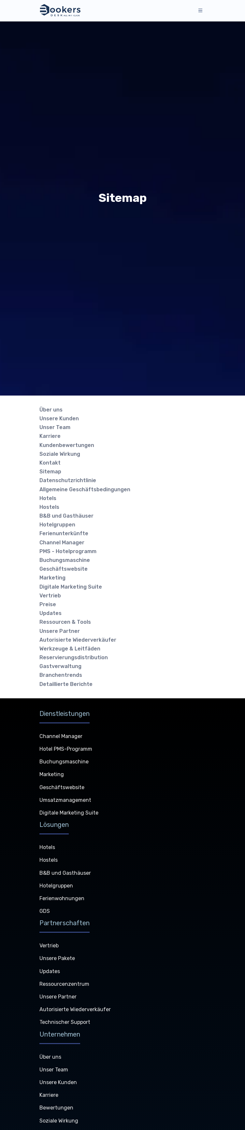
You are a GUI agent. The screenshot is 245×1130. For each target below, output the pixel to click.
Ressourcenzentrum (64, 984)
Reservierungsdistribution (73, 657)
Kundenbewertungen (66, 445)
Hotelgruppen (57, 525)
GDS (44, 911)
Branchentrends (60, 675)
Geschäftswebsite (63, 569)
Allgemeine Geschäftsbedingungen (84, 489)
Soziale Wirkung (59, 454)
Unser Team (54, 427)
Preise (47, 604)
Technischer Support (64, 1022)
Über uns (51, 410)
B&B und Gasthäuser (66, 516)
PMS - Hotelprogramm (67, 551)
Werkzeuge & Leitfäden (69, 649)
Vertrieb (50, 596)
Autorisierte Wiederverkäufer (77, 640)
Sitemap (50, 471)
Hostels (49, 507)
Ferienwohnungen (61, 898)
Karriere (50, 436)
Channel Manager (61, 542)
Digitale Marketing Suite (70, 587)
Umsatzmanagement (65, 800)
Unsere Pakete (57, 958)
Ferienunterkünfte (63, 533)
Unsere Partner (59, 631)
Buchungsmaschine (64, 560)
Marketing (52, 578)
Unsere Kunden (59, 418)
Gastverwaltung (60, 666)
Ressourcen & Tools (65, 622)
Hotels (47, 498)
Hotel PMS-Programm (65, 749)
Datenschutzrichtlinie (67, 480)
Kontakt (50, 463)
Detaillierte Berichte (66, 684)
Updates (50, 613)
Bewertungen (56, 1108)
